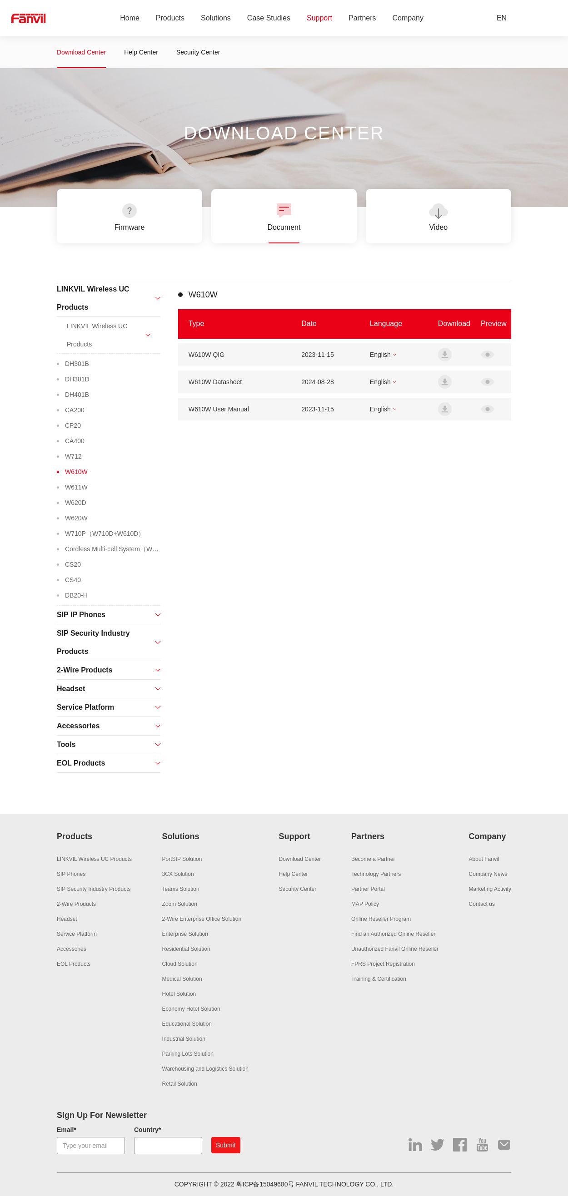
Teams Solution (180, 889)
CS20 (73, 564)
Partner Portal (368, 889)
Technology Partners (376, 874)
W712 (73, 456)
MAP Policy (365, 904)
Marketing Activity (490, 889)
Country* (147, 1129)
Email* (66, 1129)
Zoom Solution (179, 904)
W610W (76, 471)
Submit (226, 1145)
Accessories (71, 949)
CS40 (73, 579)
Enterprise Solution (185, 934)
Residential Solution (186, 949)
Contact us (482, 904)
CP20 (73, 425)
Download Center (81, 52)
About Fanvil (484, 859)
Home (130, 18)
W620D (75, 502)
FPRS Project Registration (383, 964)
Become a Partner (373, 859)
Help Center (141, 52)
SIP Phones (71, 874)
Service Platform (77, 934)
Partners (362, 18)
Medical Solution (182, 979)
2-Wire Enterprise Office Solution (202, 919)
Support (319, 18)
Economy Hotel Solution (191, 1009)
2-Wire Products (76, 904)
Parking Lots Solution (188, 1054)
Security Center (198, 52)
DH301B (77, 363)
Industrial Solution (183, 1039)
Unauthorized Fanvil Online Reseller (394, 949)
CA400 (75, 441)
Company (408, 18)
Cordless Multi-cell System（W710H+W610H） (112, 549)
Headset (67, 919)
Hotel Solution (179, 994)
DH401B (77, 394)
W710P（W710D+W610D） (104, 533)
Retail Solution (179, 1084)
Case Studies (268, 18)
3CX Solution (178, 874)
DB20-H (76, 595)
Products (170, 18)
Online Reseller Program (381, 919)
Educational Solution (187, 1024)
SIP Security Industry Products (94, 889)
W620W (76, 518)
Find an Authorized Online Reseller (393, 934)
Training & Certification (378, 979)
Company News (488, 874)
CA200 (75, 410)
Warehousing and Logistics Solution (205, 1069)
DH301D (77, 379)
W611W (76, 487)
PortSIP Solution (182, 859)
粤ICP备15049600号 (265, 1184)
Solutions (216, 18)
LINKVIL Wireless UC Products (94, 859)
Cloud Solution (180, 964)
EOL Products (73, 964)
